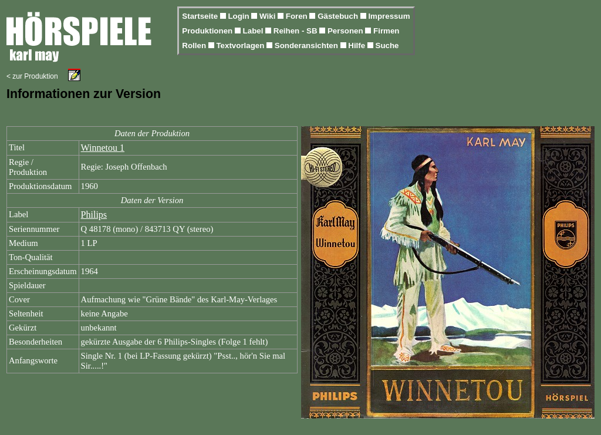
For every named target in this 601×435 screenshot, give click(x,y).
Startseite (201, 16)
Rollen (195, 45)
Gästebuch (339, 16)
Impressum (389, 16)
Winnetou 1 (102, 148)
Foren (298, 16)
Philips (94, 215)
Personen (346, 30)
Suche (387, 45)
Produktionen (208, 30)
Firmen (386, 30)
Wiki (268, 16)
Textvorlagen (241, 45)
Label (254, 30)
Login (239, 16)
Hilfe (357, 45)
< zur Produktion (32, 76)
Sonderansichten (307, 45)
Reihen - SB (297, 30)
